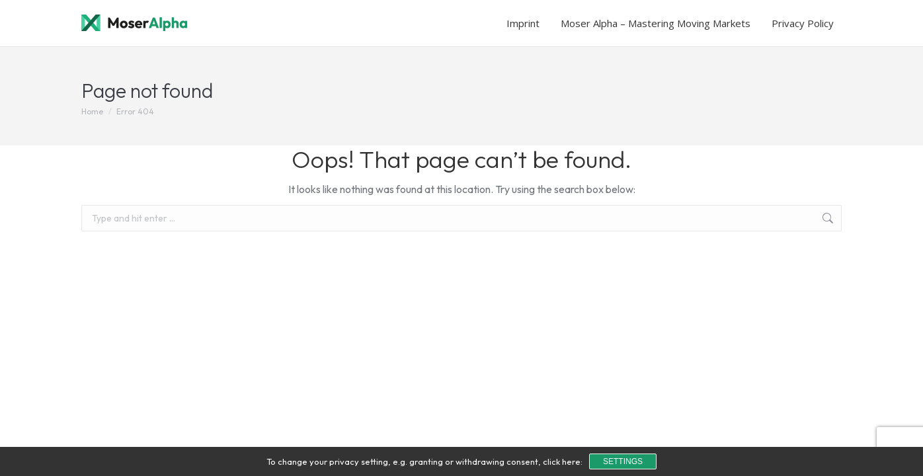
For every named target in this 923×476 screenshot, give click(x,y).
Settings (623, 461)
